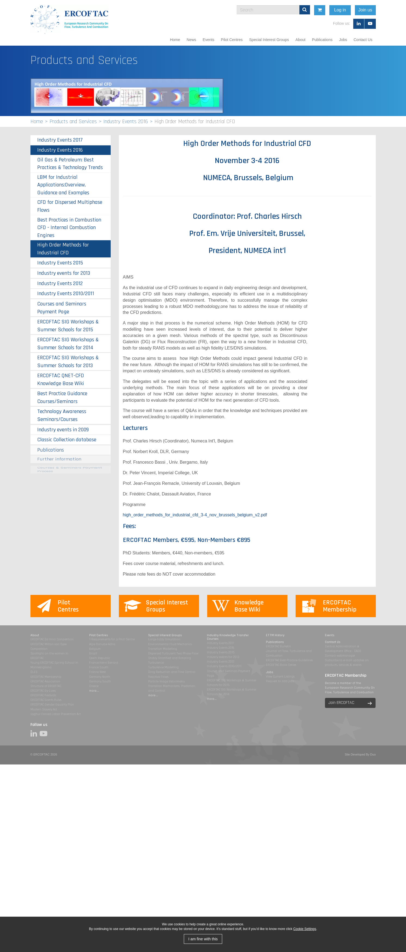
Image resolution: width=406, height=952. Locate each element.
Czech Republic (99, 658)
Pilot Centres (232, 40)
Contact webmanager (340, 656)
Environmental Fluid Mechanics (170, 644)
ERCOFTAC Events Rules (45, 700)
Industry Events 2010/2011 (65, 293)
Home (175, 40)
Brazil (93, 653)
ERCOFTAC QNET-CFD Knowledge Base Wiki (60, 377)
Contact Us (363, 40)
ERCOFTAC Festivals (43, 695)
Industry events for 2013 (63, 273)
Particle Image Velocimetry (166, 681)
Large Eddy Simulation (164, 639)
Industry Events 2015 (60, 262)
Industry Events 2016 (125, 121)
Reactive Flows (158, 677)
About (301, 40)
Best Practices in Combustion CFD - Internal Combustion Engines (69, 227)
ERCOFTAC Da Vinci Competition (52, 639)
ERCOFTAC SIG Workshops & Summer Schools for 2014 (68, 343)
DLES (34, 672)
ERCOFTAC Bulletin (278, 646)
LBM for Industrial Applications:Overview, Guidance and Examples (63, 185)
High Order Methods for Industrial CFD (63, 248)
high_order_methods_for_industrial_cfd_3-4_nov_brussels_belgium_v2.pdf (195, 515)
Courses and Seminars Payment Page (61, 307)
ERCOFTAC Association (45, 681)
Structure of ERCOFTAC (45, 686)
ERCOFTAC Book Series (281, 665)
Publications (322, 40)
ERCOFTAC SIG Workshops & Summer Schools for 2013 (68, 361)
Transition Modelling (162, 649)
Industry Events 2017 (60, 139)
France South (98, 667)
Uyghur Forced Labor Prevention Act (55, 714)
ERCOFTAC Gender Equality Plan (52, 705)
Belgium (95, 649)
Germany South (100, 681)
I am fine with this (203, 939)
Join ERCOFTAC (341, 703)
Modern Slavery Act (43, 709)
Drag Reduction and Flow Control (171, 672)
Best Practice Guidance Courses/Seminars (62, 392)
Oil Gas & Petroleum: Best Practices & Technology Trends (70, 163)
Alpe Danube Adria (102, 644)
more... (94, 691)
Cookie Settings (304, 929)
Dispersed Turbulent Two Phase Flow (173, 653)
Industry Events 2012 (60, 283)
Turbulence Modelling (163, 667)
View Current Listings (280, 677)
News (191, 40)
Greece (93, 686)
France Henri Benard (103, 663)
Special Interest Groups (269, 40)
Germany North (99, 677)
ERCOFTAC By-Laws (43, 691)
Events (208, 40)
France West (97, 672)
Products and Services (73, 121)
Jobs (343, 40)
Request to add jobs (280, 681)
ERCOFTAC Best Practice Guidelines (289, 660)
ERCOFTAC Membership (45, 677)
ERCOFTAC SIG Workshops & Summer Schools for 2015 (68, 325)
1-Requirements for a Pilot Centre (112, 639)
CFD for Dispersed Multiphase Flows (69, 206)
